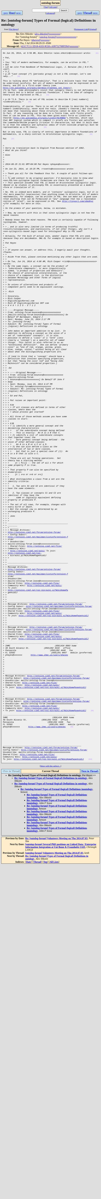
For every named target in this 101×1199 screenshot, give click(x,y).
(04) (29, 112)
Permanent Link (81, 29)
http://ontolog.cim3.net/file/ (44, 645)
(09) (71, 862)
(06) (91, 151)
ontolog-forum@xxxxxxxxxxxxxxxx (58, 37)
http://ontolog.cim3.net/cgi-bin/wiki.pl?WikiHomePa (38, 698)
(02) (18, 82)
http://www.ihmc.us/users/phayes (49, 776)
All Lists (53, 7)
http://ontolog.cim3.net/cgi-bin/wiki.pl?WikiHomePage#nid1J (53, 729)
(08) (92, 843)
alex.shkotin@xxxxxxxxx (47, 34)
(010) (90, 901)
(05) (45, 143)
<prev (5, 13)
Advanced (50, 13)
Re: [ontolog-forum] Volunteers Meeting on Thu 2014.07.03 (56, 981)
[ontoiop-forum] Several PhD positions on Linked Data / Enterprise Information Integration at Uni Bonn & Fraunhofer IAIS (60, 988)
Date (12, 13)
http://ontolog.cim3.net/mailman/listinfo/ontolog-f (38, 634)
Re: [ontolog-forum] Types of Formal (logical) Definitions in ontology (50, 920)
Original (92, 29)
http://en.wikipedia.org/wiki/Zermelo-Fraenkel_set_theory (36, 95)
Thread (87, 13)
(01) (97, 54)
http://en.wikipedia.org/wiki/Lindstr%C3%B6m (39, 131)
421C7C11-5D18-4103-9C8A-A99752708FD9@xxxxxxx (49, 46)
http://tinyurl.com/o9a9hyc (77, 231)
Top (46, 7)
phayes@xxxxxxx (40, 40)
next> (19, 13)
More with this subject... (50, 908)
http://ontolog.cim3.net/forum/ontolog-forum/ (34, 629)
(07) (12, 157)
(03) (47, 104)
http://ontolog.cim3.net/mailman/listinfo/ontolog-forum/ (59, 717)
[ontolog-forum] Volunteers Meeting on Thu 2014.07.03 (54, 995)
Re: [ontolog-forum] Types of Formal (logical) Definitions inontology (57, 931)
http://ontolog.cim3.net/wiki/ (27, 651)
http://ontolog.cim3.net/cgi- (24, 654)
